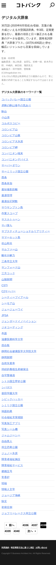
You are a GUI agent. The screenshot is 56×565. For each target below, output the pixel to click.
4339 (7, 531)
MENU (3, 5)
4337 (34, 525)
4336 (25, 525)
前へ (11, 525)
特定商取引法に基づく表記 (22, 547)
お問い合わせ (41, 547)
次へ (30, 531)
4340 (16, 531)
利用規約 (5, 547)
